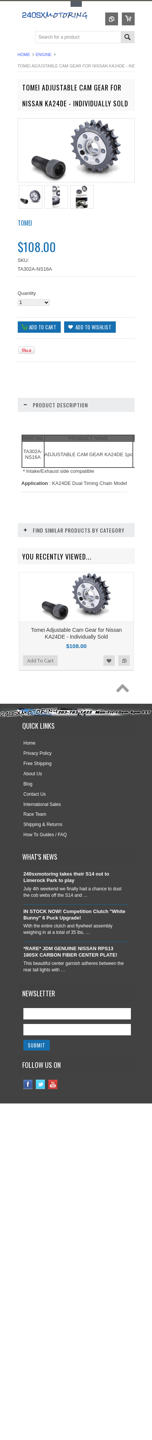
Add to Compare (124, 701)
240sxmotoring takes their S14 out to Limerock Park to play (66, 918)
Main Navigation (24, 37)
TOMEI (25, 223)
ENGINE (44, 54)
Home (24, 54)
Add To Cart (40, 701)
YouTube (53, 1125)
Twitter (40, 1125)
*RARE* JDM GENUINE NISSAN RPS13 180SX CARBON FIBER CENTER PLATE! (70, 992)
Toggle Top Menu (76, 4)
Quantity (27, 293)
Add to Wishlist (109, 701)
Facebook (28, 1125)
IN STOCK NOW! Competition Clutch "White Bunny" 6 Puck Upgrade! (74, 955)
